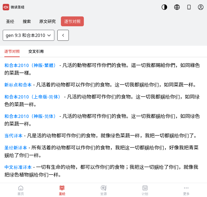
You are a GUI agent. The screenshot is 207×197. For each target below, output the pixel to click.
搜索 (27, 21)
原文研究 (47, 21)
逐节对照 (72, 21)
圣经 (10, 21)
